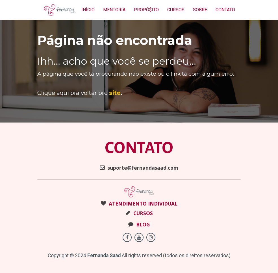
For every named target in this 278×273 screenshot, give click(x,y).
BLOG (139, 225)
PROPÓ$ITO (146, 9)
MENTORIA (114, 9)
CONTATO (225, 9)
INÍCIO (88, 9)
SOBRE (200, 9)
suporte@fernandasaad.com (139, 168)
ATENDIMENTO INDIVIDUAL (139, 204)
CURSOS (175, 9)
